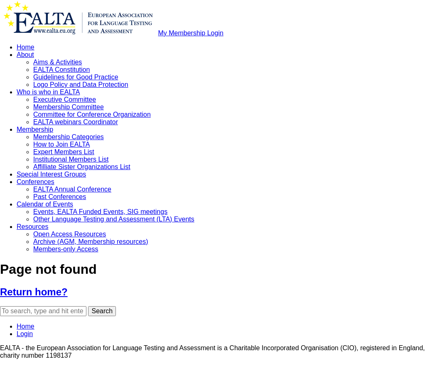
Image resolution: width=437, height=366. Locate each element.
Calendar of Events (45, 204)
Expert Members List (63, 151)
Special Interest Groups (51, 174)
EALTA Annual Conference (72, 189)
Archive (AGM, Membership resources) (90, 241)
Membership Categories (68, 136)
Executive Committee (64, 99)
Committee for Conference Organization (92, 114)
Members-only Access (65, 249)
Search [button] (102, 310)
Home (25, 47)
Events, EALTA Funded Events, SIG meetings (100, 211)
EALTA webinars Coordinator (75, 121)
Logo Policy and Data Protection (80, 84)
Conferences (35, 181)
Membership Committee (68, 107)
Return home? (34, 291)
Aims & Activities (57, 62)
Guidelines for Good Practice (75, 77)
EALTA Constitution (61, 69)
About (25, 54)
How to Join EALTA (61, 144)
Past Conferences (59, 196)
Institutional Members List (70, 159)
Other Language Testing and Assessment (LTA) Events (113, 219)
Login (25, 333)
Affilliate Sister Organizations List (81, 166)
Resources (32, 226)
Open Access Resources (69, 234)
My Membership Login (190, 33)
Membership (35, 129)
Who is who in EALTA (48, 92)
